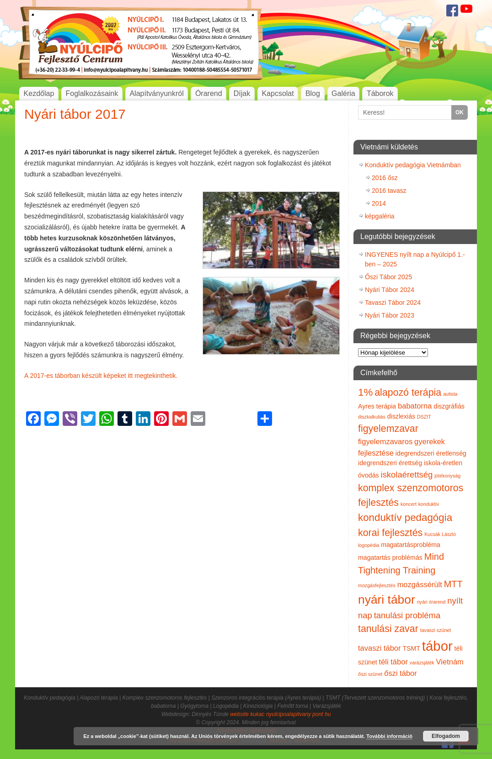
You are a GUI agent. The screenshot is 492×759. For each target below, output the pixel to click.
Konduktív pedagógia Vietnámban (413, 165)
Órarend (208, 93)
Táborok (380, 93)
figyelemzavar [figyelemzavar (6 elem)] (388, 428)
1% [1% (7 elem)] (365, 392)
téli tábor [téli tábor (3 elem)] (393, 662)
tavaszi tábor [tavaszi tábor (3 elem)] (379, 648)
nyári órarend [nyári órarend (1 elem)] (431, 602)
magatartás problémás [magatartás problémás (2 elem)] (390, 557)
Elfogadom (446, 736)
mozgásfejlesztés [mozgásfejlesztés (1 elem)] (377, 585)
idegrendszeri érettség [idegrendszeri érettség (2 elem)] (390, 463)
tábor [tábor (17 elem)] (437, 645)
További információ (389, 736)
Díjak (242, 93)
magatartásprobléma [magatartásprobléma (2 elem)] (410, 544)
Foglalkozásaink (92, 93)
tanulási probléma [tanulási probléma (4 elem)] (407, 615)
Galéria (343, 93)
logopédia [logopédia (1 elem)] (368, 545)
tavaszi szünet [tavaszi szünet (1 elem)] (435, 630)
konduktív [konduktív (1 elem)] (428, 504)
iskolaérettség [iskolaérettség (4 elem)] (407, 474)
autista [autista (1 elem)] (450, 394)
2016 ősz (385, 177)
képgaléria (380, 216)
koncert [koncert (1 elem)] (409, 504)
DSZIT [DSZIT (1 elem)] (424, 416)
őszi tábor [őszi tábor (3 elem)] (400, 673)
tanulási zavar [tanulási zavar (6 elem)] (388, 628)
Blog (312, 93)
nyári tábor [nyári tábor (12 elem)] (386, 599)
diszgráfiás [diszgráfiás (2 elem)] (449, 406)
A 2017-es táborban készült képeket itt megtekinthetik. (100, 375)
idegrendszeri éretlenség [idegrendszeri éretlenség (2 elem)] (431, 453)
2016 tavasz (389, 190)
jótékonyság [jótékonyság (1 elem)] (447, 475)
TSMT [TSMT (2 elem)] (411, 648)
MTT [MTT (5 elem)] (453, 584)
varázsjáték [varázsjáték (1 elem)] (422, 662)
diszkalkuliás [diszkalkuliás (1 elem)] (371, 416)
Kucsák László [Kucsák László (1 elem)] (440, 534)
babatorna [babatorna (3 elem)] (415, 406)
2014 (379, 203)
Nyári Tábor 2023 (389, 315)
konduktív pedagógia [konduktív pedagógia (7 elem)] (405, 517)
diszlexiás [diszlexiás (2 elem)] (401, 416)
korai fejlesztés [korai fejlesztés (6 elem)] (390, 532)
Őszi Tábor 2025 (388, 277)
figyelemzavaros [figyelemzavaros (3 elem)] (385, 441)
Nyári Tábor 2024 (389, 289)
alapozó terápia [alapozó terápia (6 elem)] (407, 392)
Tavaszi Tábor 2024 (393, 302)
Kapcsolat (278, 93)
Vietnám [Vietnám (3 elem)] (450, 662)
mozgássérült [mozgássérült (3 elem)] (419, 584)
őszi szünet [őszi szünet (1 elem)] (370, 674)
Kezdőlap (39, 93)
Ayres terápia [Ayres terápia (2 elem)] (377, 406)
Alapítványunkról (156, 93)
